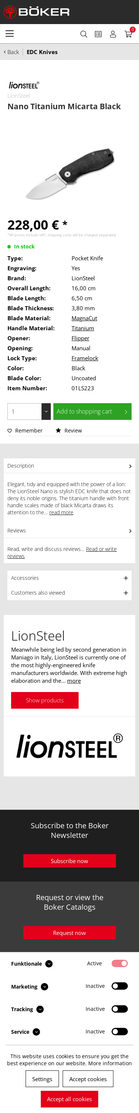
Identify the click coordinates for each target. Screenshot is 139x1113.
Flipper (80, 338)
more (74, 680)
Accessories (25, 577)
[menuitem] (9, 33)
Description (20, 465)
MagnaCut (84, 318)
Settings (42, 1079)
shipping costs (59, 234)
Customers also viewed (38, 592)
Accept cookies (88, 1079)
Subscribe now (69, 861)
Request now (69, 932)
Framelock (85, 358)
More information (110, 1063)
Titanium (83, 328)
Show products (45, 700)
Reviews (16, 530)
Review (69, 430)
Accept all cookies (69, 1099)
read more (61, 512)
